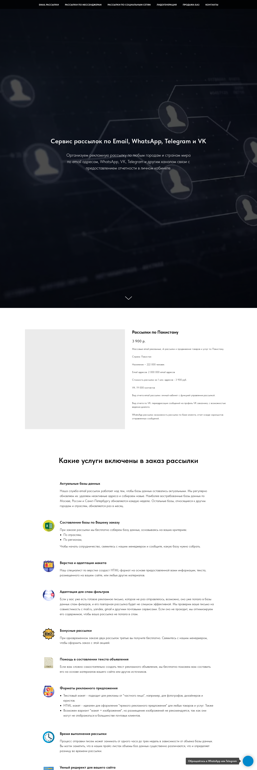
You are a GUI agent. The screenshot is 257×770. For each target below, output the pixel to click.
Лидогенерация (167, 4)
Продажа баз (191, 4)
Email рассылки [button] (49, 4)
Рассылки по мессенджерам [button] (83, 4)
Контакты (211, 4)
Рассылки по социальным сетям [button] (129, 4)
